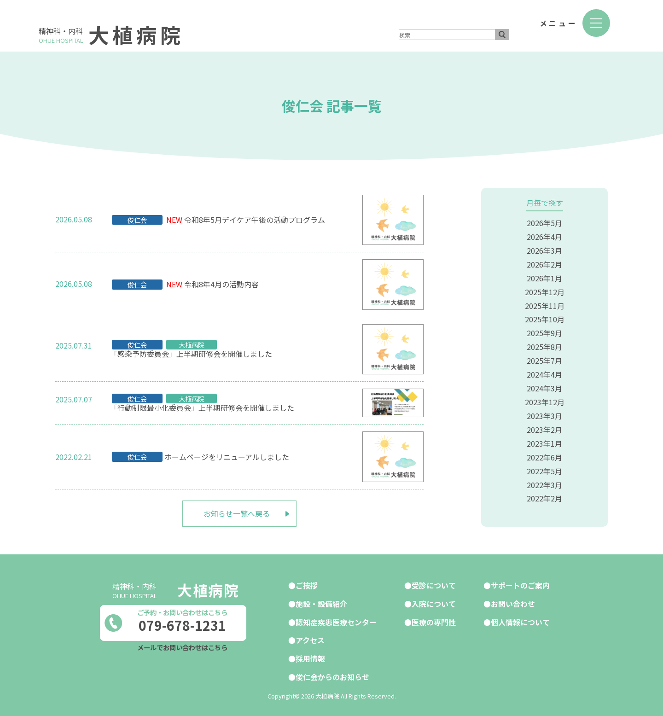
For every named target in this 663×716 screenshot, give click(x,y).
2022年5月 (544, 463)
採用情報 (310, 656)
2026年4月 (544, 236)
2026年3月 (544, 249)
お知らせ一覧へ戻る (237, 512)
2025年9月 (544, 329)
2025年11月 (544, 303)
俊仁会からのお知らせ (332, 674)
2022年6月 (544, 449)
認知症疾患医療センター (336, 620)
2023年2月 (544, 423)
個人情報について (520, 620)
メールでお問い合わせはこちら (182, 647)
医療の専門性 (434, 620)
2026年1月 (544, 276)
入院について (434, 602)
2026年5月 (544, 222)
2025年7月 (544, 356)
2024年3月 (544, 383)
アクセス (310, 638)
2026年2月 (544, 262)
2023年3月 (544, 409)
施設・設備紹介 (321, 602)
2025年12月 (544, 289)
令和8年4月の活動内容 (221, 284)
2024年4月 (544, 369)
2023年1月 (544, 436)
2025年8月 (544, 343)
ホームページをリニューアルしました (226, 456)
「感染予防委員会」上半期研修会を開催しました (191, 353)
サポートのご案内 (520, 584)
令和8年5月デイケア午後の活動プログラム (254, 219)
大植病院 (137, 34)
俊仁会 (137, 220)
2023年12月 (544, 396)
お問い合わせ (513, 602)
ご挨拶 (307, 584)
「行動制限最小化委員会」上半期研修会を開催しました (202, 407)
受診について (434, 584)
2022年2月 (544, 489)
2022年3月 (544, 476)
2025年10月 (544, 316)
